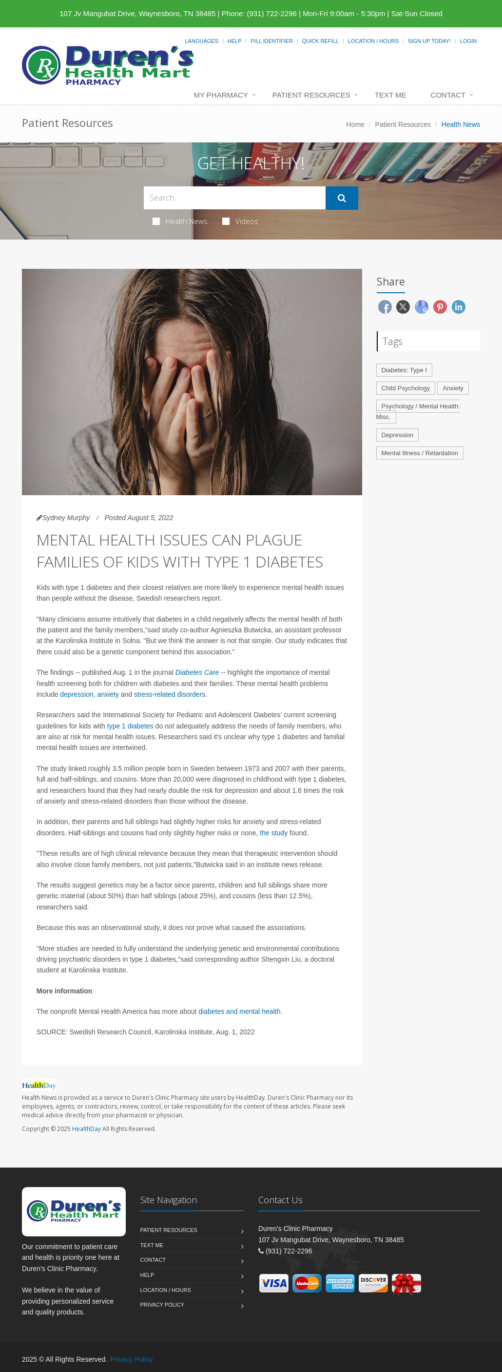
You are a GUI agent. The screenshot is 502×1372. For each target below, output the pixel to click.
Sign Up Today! (429, 41)
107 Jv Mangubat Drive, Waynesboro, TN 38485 (137, 13)
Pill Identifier (271, 41)
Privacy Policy (162, 1305)
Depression (398, 435)
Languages (201, 41)
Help (235, 41)
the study (274, 833)
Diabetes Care (197, 672)
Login (468, 41)
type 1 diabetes (130, 726)
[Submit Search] (342, 198)
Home (356, 124)
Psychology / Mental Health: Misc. (418, 412)
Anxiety (453, 388)
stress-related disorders (169, 694)
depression (77, 694)
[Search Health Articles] (235, 197)
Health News (180, 221)
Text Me (390, 95)
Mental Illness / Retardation (420, 453)
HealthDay (86, 1129)
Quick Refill (320, 41)
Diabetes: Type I (404, 370)
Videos (240, 221)
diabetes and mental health (239, 1011)
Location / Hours (373, 41)
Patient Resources (311, 95)
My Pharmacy (220, 95)
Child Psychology (406, 388)
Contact (448, 95)
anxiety (108, 694)
